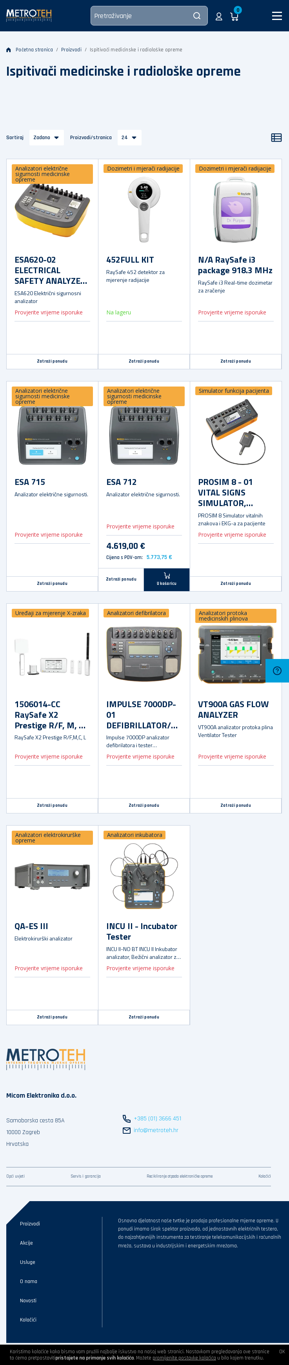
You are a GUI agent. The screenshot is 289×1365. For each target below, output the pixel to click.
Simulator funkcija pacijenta (234, 390)
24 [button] (125, 137)
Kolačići (264, 1176)
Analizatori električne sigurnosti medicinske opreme (42, 174)
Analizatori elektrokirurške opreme (48, 837)
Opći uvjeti (15, 1176)
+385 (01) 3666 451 (157, 1119)
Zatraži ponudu (52, 361)
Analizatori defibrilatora (136, 613)
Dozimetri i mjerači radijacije (143, 168)
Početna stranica (29, 50)
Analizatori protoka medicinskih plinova (223, 615)
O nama (28, 1281)
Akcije (26, 1243)
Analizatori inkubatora (134, 835)
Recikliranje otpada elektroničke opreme (180, 1176)
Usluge (27, 1262)
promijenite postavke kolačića (184, 1358)
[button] (219, 15)
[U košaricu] (167, 579)
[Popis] (276, 137)
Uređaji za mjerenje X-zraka (50, 613)
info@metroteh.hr (156, 1130)
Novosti (28, 1300)
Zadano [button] (41, 137)
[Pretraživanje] (149, 15)
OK (282, 1352)
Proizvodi (71, 50)
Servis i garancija (86, 1176)
